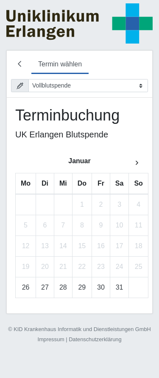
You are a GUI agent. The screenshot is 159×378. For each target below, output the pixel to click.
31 (119, 287)
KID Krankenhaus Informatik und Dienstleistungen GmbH (82, 329)
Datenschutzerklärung (95, 339)
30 (101, 287)
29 (82, 287)
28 (63, 287)
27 (45, 287)
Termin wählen (60, 64)
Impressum (50, 339)
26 (26, 287)
